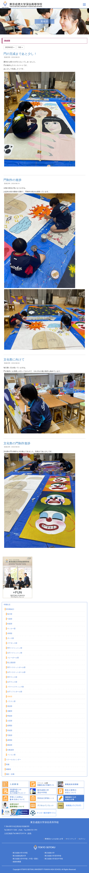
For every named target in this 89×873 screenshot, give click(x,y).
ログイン (82, 839)
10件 (20, 47)
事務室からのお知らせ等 (54, 839)
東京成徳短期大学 (19, 856)
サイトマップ (71, 839)
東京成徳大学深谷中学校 (54, 859)
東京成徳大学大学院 (20, 853)
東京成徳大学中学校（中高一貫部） (26, 859)
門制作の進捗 (12, 180)
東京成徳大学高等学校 (53, 856)
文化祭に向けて (14, 359)
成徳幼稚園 (17, 862)
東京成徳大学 (50, 853)
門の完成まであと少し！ (20, 53)
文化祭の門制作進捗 (17, 443)
